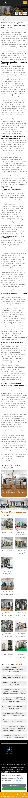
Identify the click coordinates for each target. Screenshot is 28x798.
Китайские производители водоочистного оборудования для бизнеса (14, 669)
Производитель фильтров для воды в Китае (14, 707)
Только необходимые (14, 785)
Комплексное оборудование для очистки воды (12, 769)
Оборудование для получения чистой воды (14, 683)
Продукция (10, 795)
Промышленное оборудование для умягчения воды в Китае (14, 677)
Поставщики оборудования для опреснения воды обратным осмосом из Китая (14, 691)
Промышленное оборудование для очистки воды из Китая (14, 714)
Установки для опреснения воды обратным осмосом (14, 721)
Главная (3, 17)
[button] (24, 483)
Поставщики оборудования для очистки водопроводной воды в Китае (14, 700)
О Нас (17, 795)
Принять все (14, 789)
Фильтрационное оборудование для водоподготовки (13, 767)
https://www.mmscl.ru (8, 460)
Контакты (24, 795)
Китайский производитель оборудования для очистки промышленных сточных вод (14, 728)
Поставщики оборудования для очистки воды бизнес (14, 736)
